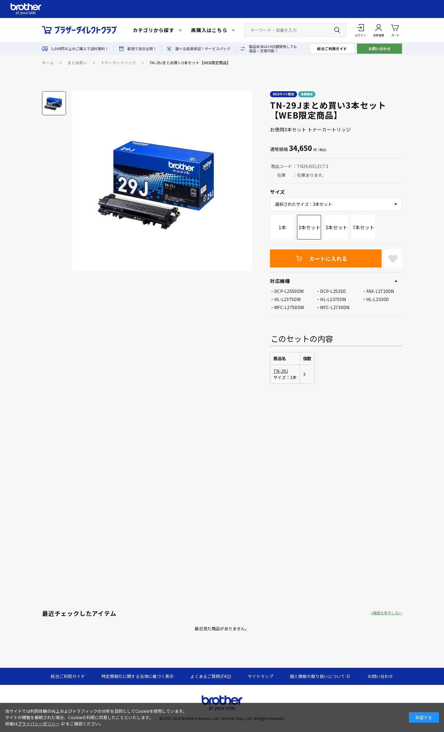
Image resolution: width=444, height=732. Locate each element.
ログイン (360, 35)
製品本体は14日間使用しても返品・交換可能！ (273, 48)
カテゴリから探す (153, 30)
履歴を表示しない (387, 613)
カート (395, 30)
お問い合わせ (379, 48)
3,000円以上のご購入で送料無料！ (80, 49)
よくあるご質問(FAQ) (210, 676)
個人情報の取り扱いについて (317, 676)
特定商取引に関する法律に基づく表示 (137, 676)
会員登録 (378, 35)
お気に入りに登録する (393, 258)
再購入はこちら (209, 30)
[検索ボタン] (337, 30)
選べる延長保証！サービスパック (202, 49)
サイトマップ (260, 676)
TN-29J (280, 371)
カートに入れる (328, 258)
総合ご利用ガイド (332, 48)
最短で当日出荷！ (142, 49)
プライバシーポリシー (39, 724)
